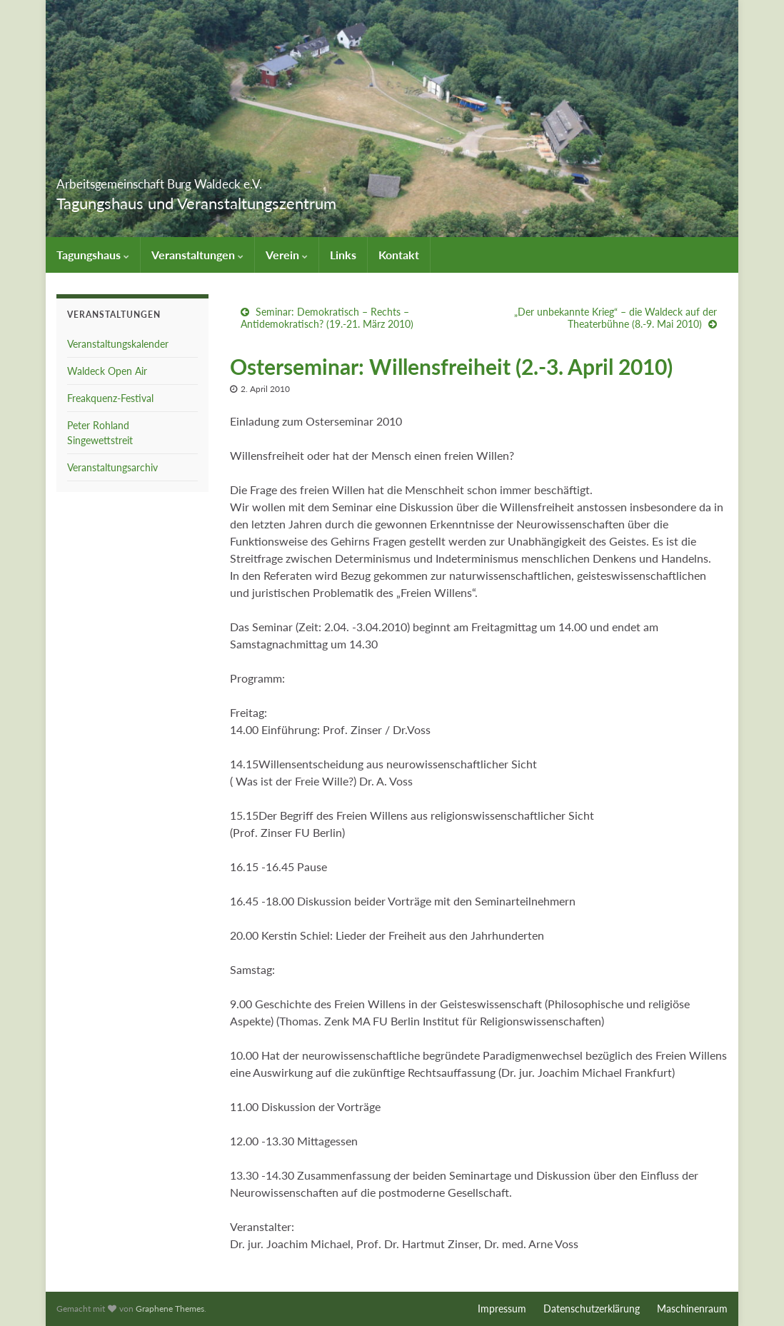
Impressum (502, 1308)
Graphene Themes (170, 1308)
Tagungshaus (92, 254)
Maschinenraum (692, 1308)
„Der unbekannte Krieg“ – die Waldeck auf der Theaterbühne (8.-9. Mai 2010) (615, 318)
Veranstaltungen (197, 254)
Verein (287, 254)
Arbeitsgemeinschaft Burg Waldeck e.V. (241, 180)
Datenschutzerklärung (591, 1308)
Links (343, 254)
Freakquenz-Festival (110, 398)
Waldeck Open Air (107, 371)
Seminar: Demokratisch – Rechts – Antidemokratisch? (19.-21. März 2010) (327, 318)
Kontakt (398, 254)
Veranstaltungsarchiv (112, 467)
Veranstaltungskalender (118, 344)
